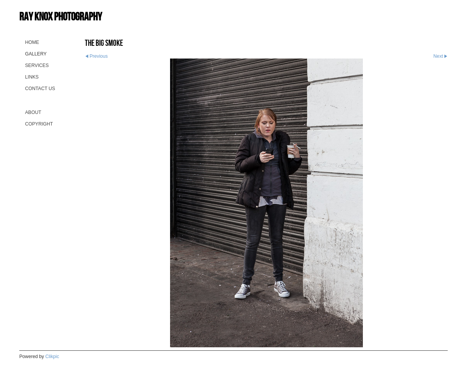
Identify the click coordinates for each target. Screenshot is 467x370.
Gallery (36, 54)
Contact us (40, 88)
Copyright (39, 124)
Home (32, 42)
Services (37, 65)
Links (32, 77)
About (33, 112)
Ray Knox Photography (60, 16)
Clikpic (52, 356)
